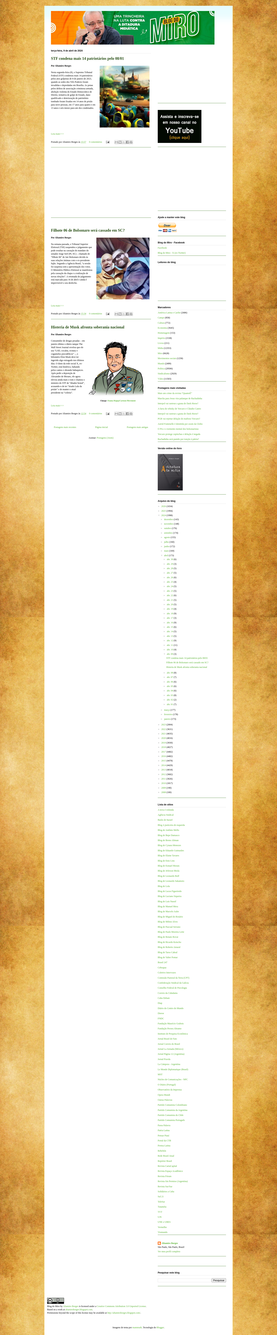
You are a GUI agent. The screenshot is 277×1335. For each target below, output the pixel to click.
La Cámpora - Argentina (169, 1064)
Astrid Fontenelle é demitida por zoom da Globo (180, 424)
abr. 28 (170, 568)
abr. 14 (170, 631)
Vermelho (162, 1227)
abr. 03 (170, 695)
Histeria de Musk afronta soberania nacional (87, 327)
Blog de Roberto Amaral (169, 947)
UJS (160, 1217)
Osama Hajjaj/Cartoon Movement (121, 401)
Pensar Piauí (163, 1135)
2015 (164, 760)
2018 (164, 747)
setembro (168, 533)
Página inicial (101, 427)
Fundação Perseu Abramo (169, 1028)
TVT (160, 1212)
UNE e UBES (164, 1222)
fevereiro (168, 714)
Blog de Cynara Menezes (169, 845)
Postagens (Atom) (105, 437)
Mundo (161, 363)
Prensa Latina (164, 1145)
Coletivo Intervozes (167, 972)
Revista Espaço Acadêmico (170, 1171)
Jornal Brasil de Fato (167, 1038)
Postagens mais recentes (65, 427)
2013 (164, 769)
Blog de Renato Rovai (168, 937)
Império (161, 338)
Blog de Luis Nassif (167, 901)
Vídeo (160, 378)
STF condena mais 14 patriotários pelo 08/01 (87, 58)
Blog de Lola (164, 886)
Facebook (162, 247)
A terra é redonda (166, 809)
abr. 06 (170, 681)
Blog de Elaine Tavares (168, 855)
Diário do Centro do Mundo (171, 1008)
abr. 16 (170, 622)
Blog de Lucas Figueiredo (170, 891)
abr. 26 (170, 577)
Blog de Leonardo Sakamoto (171, 881)
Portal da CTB (164, 1140)
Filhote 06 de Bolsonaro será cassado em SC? (88, 230)
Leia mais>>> (57, 133)
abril (166, 555)
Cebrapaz (162, 967)
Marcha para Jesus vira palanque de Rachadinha (180, 398)
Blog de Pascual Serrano (169, 927)
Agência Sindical (166, 814)
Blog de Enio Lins (166, 860)
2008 (164, 792)
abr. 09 (170, 654)
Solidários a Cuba (166, 1191)
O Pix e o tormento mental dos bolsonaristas (178, 429)
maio (166, 550)
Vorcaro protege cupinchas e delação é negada (179, 434)
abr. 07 (170, 677)
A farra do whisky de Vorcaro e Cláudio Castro (179, 408)
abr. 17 (170, 618)
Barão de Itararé (165, 820)
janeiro (167, 719)
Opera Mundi (164, 1095)
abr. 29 (170, 564)
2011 (164, 778)
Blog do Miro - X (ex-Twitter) (172, 252)
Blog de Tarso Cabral (167, 952)
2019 (164, 742)
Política (161, 368)
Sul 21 (161, 1196)
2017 (164, 751)
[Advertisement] (101, 185)
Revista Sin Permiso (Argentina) (173, 1181)
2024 (164, 515)
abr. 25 (170, 582)
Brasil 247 (162, 962)
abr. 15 (170, 627)
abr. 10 (170, 649)
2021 (164, 733)
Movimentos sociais (167, 358)
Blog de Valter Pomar (168, 957)
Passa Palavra (164, 1125)
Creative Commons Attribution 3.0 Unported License (121, 1306)
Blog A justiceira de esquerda (171, 825)
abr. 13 (170, 636)
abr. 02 (170, 699)
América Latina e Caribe (169, 312)
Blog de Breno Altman (168, 840)
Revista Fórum (164, 1176)
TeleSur (161, 1201)
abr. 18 (170, 613)
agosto (167, 537)
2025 (164, 511)
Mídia (160, 348)
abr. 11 (170, 645)
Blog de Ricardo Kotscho (169, 942)
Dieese (161, 1013)
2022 (164, 729)
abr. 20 (170, 604)
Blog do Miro (53, 1306)
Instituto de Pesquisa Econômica (173, 1033)
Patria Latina (164, 1130)
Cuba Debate (164, 998)
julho (166, 542)
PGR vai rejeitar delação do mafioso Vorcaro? (179, 418)
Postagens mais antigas (137, 427)
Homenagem (163, 333)
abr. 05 (170, 686)
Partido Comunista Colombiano (172, 1105)
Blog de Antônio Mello (168, 830)
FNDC (161, 1018)
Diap (160, 1003)
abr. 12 (170, 640)
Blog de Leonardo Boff (168, 876)
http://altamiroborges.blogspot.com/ (123, 1312)
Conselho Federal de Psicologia (172, 987)
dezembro (169, 519)
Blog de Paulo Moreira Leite (171, 932)
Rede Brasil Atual (166, 1155)
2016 (164, 756)
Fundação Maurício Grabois (171, 1023)
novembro (169, 523)
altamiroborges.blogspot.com (78, 1309)
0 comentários (95, 142)
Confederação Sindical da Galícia (173, 982)
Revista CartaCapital (167, 1166)
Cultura (161, 323)
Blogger (160, 1327)
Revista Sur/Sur (165, 1186)
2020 (164, 738)
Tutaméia (162, 1206)
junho (167, 546)
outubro (168, 528)
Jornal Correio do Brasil (169, 1044)
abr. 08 (170, 672)
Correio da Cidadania (168, 993)
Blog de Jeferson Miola (168, 870)
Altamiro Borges (170, 1243)
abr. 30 (170, 559)
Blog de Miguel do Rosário (170, 916)
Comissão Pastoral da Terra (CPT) (173, 977)
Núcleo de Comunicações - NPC (173, 1079)
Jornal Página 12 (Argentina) (171, 1054)
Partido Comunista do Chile (171, 1115)
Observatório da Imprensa (170, 1089)
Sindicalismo (164, 373)
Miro (160, 353)
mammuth (137, 1327)
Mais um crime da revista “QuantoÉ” (175, 393)
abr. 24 (170, 586)
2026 (164, 506)
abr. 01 (170, 704)
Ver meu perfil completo (169, 1251)
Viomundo (163, 1232)
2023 (164, 724)
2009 (164, 787)
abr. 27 (170, 572)
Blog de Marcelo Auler (168, 911)
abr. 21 (170, 600)
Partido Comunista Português (171, 1120)
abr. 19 (170, 609)
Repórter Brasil (165, 1161)
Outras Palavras (165, 1100)
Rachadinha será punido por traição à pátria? (178, 439)
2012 (164, 774)
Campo (161, 317)
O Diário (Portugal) (167, 1084)
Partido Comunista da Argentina (172, 1110)
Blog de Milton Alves (168, 921)
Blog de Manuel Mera (168, 906)
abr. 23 (170, 591)
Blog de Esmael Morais (168, 865)
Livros (161, 343)
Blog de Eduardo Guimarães (171, 850)
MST (160, 1074)
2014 (164, 765)
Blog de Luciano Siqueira (169, 896)
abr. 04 (170, 690)
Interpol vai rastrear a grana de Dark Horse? (178, 403)
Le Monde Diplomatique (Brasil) (173, 1069)
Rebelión (162, 1150)
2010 (164, 783)
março (167, 710)
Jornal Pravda (164, 1059)
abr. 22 (170, 595)
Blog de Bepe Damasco (168, 835)
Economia (162, 328)
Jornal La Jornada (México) (170, 1049)
